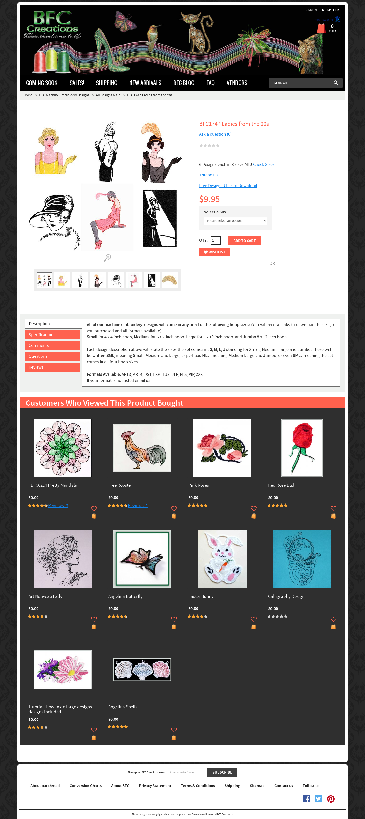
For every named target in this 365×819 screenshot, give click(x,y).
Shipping (232, 786)
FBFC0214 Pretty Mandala (53, 485)
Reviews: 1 (138, 506)
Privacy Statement (155, 786)
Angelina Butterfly (125, 596)
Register (330, 10)
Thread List (209, 175)
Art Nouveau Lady (45, 596)
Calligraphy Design (286, 596)
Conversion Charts (86, 786)
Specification (40, 335)
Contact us (283, 786)
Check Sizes (264, 164)
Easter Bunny (200, 596)
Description (39, 323)
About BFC (120, 786)
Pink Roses (198, 485)
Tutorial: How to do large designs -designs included (61, 710)
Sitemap (257, 786)
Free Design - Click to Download (228, 186)
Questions (38, 356)
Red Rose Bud (281, 485)
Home (27, 95)
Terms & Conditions (198, 786)
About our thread (45, 786)
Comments (39, 345)
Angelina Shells (122, 707)
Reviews (36, 367)
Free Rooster (120, 485)
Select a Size (215, 212)
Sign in (310, 10)
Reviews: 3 (58, 506)
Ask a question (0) (215, 134)
